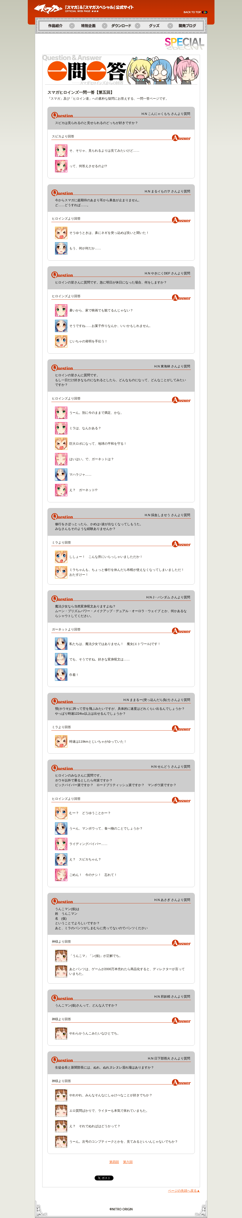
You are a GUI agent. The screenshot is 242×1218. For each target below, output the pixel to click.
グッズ (142, 36)
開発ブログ (178, 36)
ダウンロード (114, 36)
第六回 (128, 1162)
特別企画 (78, 36)
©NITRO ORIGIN (121, 1209)
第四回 (114, 1162)
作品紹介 (41, 36)
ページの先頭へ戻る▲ (184, 1190)
